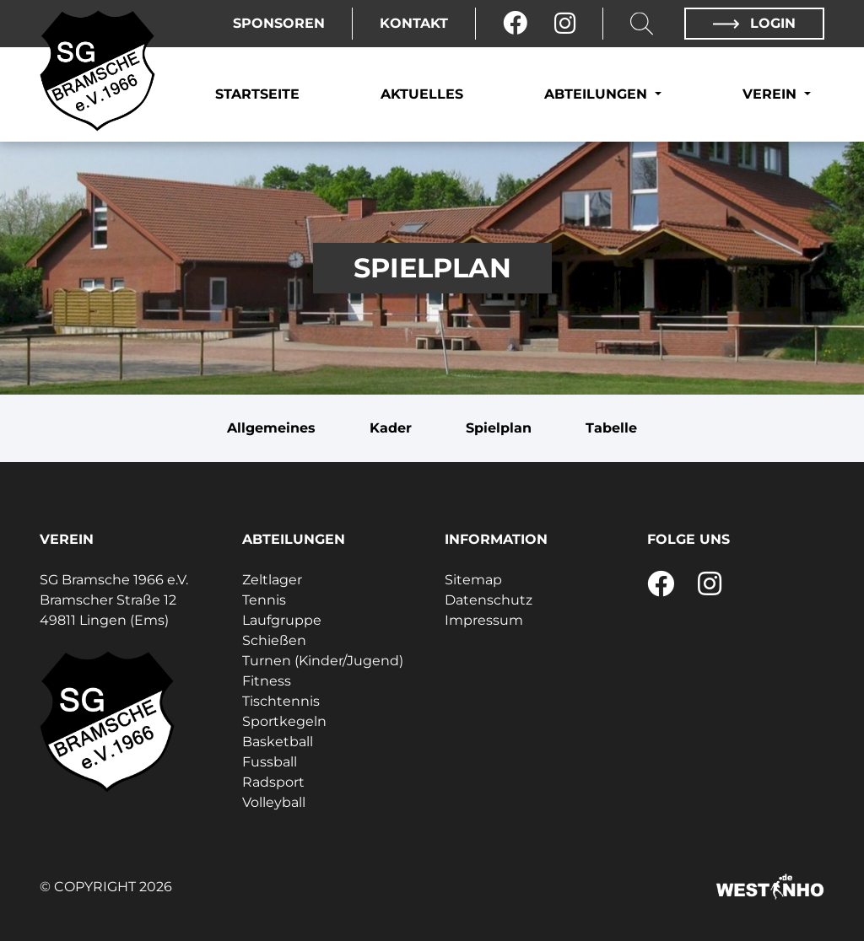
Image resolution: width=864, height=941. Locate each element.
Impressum (484, 620)
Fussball (269, 762)
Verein (771, 94)
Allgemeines (271, 428)
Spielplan (499, 428)
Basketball (277, 742)
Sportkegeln (284, 721)
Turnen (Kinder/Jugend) (322, 661)
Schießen (274, 640)
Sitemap (473, 580)
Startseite (257, 94)
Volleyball (273, 802)
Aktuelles (422, 94)
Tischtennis (281, 701)
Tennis (264, 600)
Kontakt (414, 23)
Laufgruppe (281, 620)
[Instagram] (565, 24)
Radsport (273, 782)
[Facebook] (515, 24)
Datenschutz (488, 600)
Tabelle (611, 428)
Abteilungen (597, 94)
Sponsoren (279, 23)
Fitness (266, 681)
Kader (391, 428)
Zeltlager (272, 580)
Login (754, 23)
